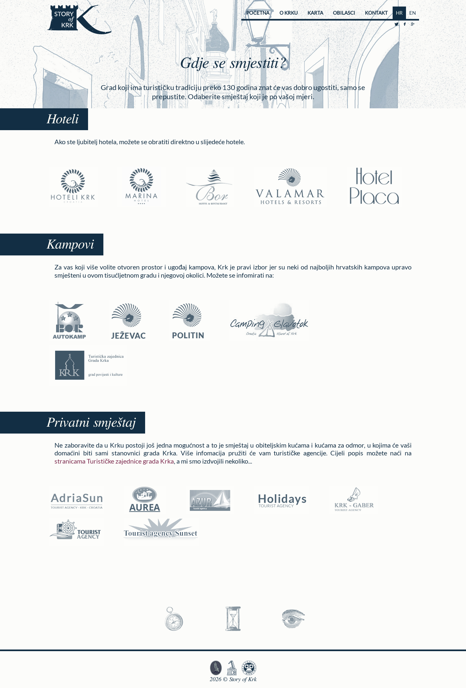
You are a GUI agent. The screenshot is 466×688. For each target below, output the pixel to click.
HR (399, 13)
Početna (257, 13)
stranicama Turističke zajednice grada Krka (114, 461)
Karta (315, 13)
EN (412, 13)
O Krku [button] (288, 13)
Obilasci (344, 13)
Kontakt (376, 13)
